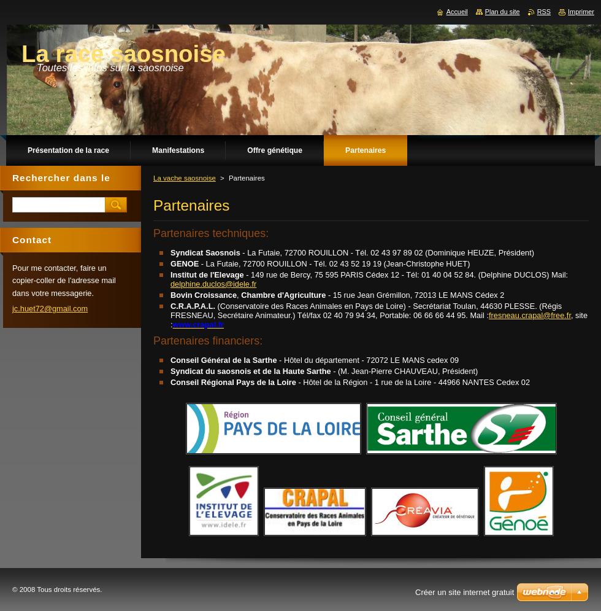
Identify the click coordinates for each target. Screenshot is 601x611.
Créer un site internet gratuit (464, 592)
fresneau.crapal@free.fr (530, 315)
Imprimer (581, 11)
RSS (544, 11)
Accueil (457, 11)
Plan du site (502, 11)
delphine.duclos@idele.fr (213, 284)
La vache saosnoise (184, 178)
